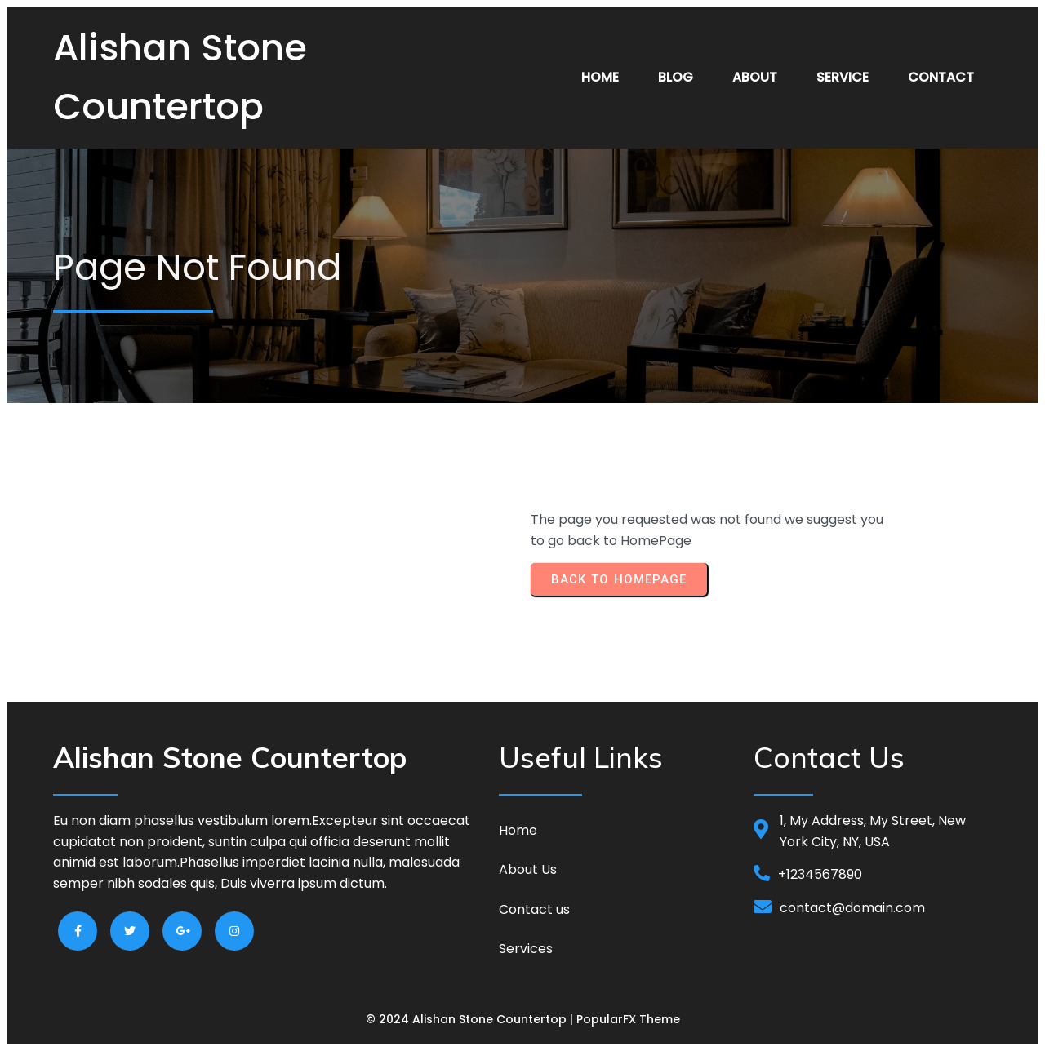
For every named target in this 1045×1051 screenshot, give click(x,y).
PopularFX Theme (628, 1019)
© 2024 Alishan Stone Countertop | (471, 1019)
